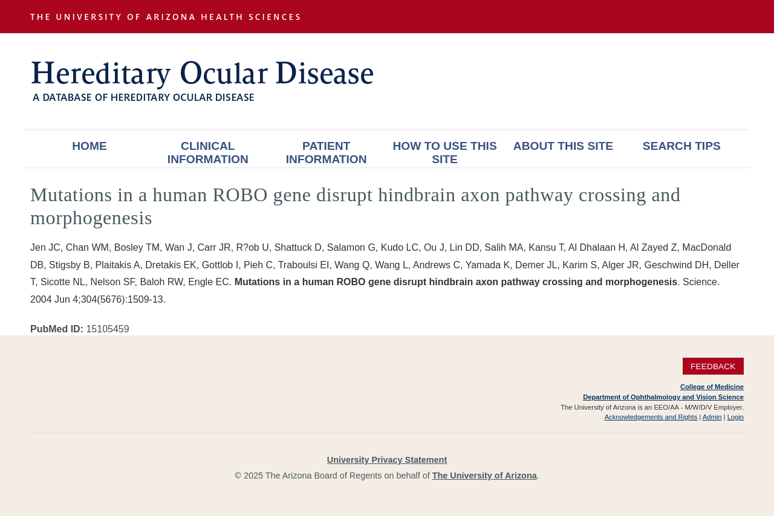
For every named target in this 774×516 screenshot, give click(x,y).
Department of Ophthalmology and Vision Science (663, 397)
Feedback (713, 365)
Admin (712, 417)
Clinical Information (208, 153)
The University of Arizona (484, 475)
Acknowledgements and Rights (651, 417)
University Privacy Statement (387, 460)
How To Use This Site (444, 153)
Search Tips (682, 146)
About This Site (563, 146)
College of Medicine (712, 386)
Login (735, 417)
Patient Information (326, 153)
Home (89, 146)
